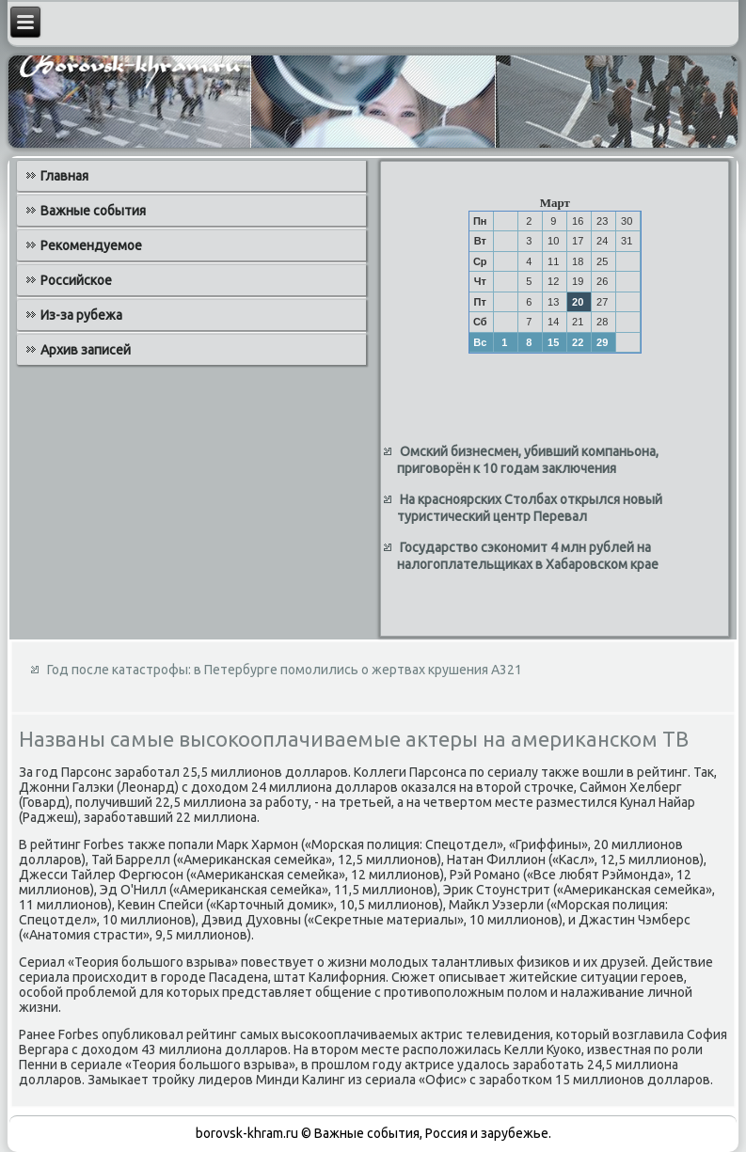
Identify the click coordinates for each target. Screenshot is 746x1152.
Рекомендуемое (91, 245)
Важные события (93, 210)
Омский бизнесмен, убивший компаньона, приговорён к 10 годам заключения (528, 460)
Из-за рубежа (81, 315)
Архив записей (85, 349)
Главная (64, 175)
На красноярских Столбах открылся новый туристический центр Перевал (529, 508)
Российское (76, 280)
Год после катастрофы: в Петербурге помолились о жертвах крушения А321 (284, 669)
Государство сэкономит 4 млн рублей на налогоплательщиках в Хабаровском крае (528, 556)
